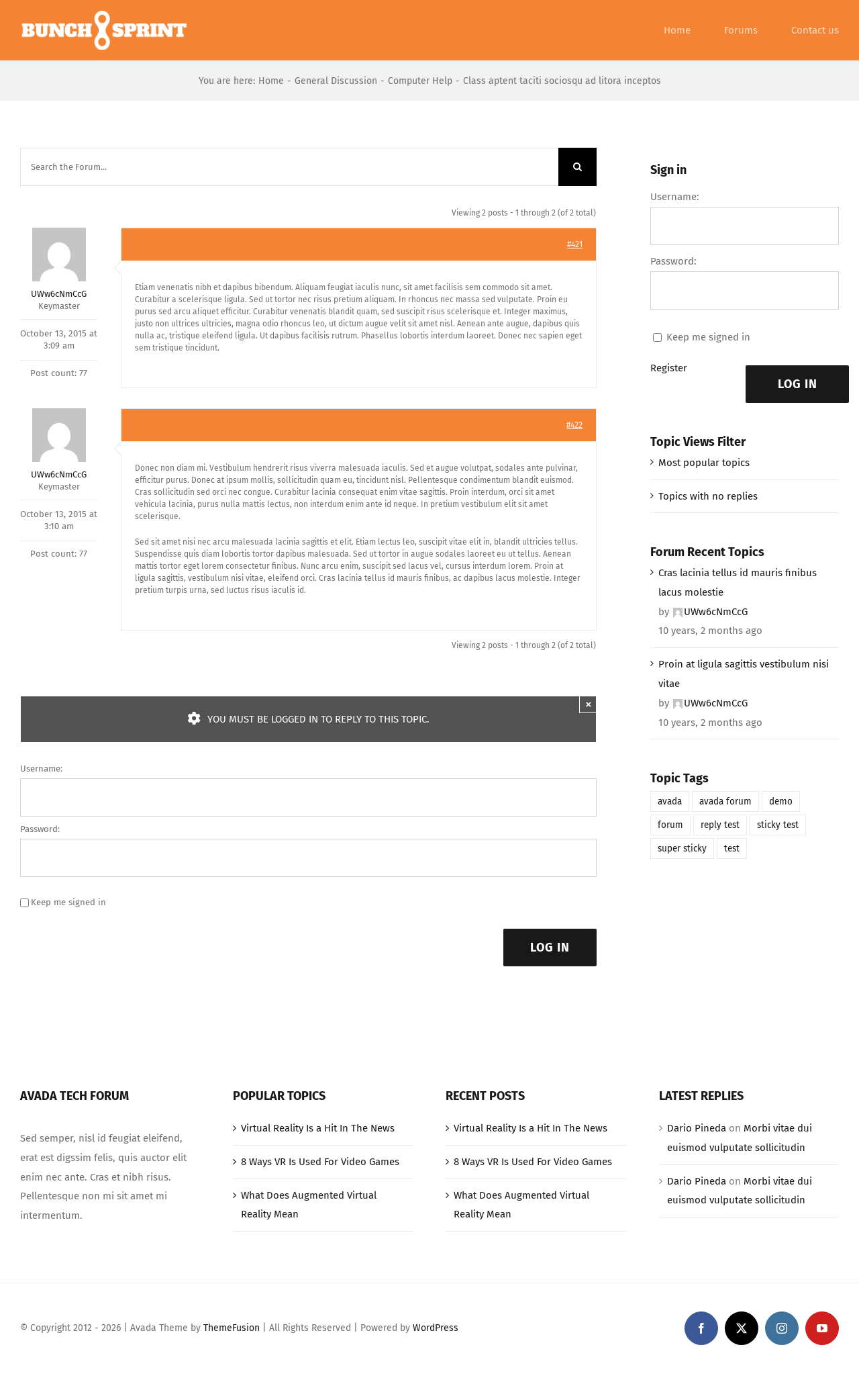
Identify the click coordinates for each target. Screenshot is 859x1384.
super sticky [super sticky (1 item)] (682, 848)
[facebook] (701, 1328)
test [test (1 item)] (732, 848)
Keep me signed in (68, 902)
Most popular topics (704, 463)
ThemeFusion (231, 1328)
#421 (575, 244)
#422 (574, 425)
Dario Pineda (696, 1128)
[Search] (577, 167)
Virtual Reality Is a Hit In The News (318, 1128)
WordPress (435, 1328)
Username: (41, 769)
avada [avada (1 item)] (670, 801)
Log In (550, 947)
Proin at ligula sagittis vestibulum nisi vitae (743, 674)
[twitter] (741, 1328)
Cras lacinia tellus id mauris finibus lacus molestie (737, 582)
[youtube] (822, 1328)
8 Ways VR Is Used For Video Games (320, 1162)
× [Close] (589, 704)
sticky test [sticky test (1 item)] (778, 825)
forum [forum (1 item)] (670, 825)
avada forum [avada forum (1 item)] (725, 801)
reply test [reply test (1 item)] (720, 825)
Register (668, 368)
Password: (40, 829)
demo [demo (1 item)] (781, 801)
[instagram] (782, 1328)
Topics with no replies (708, 496)
